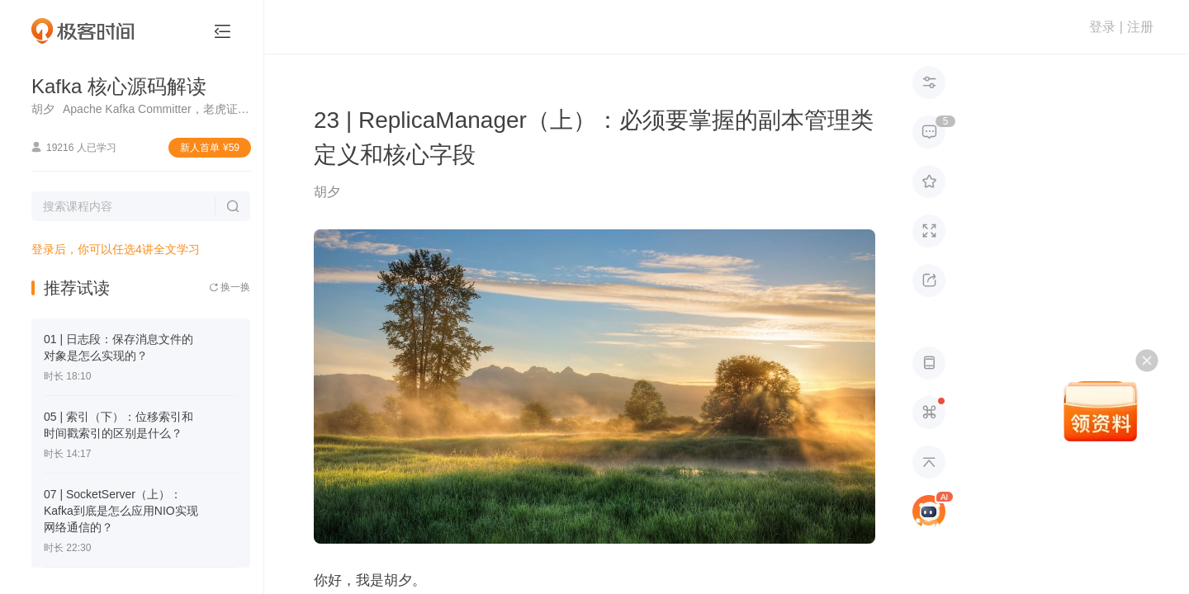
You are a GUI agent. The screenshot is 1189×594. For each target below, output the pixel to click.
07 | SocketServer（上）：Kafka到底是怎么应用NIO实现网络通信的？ (121, 511)
